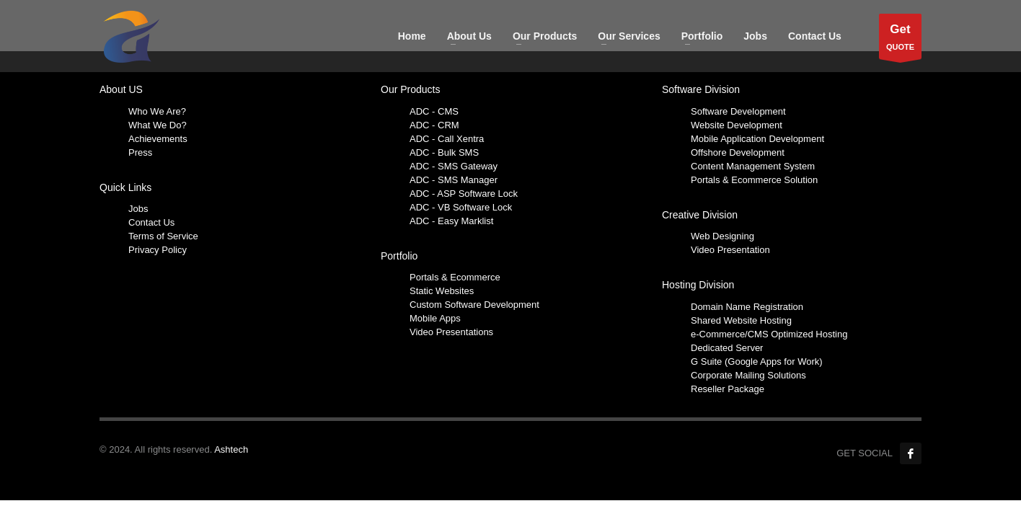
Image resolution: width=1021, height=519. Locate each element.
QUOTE (900, 40)
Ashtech (231, 449)
